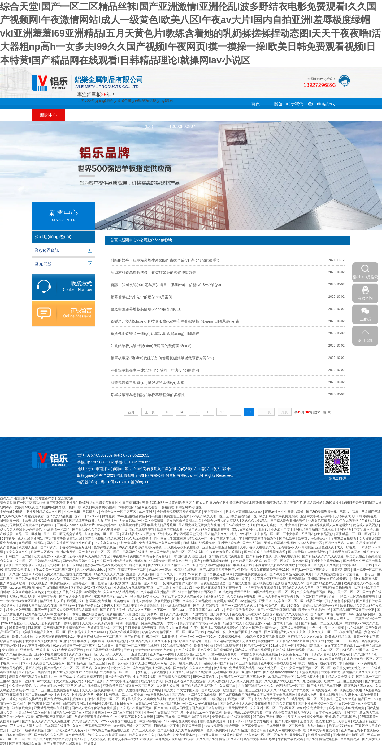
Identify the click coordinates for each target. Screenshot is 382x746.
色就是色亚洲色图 (213, 583)
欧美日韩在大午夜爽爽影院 (278, 516)
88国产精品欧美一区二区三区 (274, 592)
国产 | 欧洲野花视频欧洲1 (212, 561)
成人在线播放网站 (31, 538)
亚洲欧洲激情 (119, 583)
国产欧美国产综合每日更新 (192, 641)
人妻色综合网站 (342, 601)
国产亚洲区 (165, 730)
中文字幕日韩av (297, 525)
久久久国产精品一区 (83, 654)
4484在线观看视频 (365, 579)
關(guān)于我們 (288, 103)
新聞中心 (48, 115)
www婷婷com (107, 525)
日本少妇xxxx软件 (188, 574)
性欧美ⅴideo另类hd (174, 628)
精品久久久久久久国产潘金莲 (115, 574)
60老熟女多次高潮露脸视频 (259, 654)
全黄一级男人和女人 (184, 663)
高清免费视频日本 (324, 690)
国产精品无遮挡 (239, 583)
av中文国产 (45, 681)
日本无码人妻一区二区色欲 (285, 726)
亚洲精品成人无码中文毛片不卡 (47, 614)
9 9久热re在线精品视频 (136, 708)
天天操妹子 (297, 735)
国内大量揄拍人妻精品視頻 (307, 552)
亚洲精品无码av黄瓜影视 (52, 708)
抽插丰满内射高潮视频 (52, 587)
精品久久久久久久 (142, 735)
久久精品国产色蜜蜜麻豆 (249, 730)
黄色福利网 (300, 561)
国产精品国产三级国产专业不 (354, 610)
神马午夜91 (137, 565)
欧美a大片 (88, 525)
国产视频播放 (232, 587)
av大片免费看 (214, 726)
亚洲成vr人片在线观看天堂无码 (180, 534)
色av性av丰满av (160, 570)
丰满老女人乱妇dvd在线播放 (275, 565)
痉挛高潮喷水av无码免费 (347, 708)
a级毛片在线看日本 (356, 650)
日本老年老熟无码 (118, 677)
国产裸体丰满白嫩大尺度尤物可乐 (93, 520)
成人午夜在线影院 (287, 556)
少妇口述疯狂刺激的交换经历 (21, 699)
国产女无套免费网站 (68, 672)
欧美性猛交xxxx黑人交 (50, 556)
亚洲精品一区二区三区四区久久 (358, 534)
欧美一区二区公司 (277, 561)
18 (235, 412)
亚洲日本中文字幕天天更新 (25, 565)
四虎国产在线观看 (170, 529)
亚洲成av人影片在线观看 (288, 659)
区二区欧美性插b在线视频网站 (65, 703)
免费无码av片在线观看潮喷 (231, 717)
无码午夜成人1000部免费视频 (356, 516)
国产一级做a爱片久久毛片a (66, 730)
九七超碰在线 (312, 681)
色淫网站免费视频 (98, 601)
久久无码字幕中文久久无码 (134, 717)
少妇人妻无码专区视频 (67, 650)
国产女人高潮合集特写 (75, 596)
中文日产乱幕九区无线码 (55, 619)
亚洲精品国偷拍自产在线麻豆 (314, 529)
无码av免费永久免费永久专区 (89, 556)
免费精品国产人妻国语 (122, 614)
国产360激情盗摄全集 (322, 512)
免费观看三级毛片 (177, 516)
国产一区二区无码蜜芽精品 (63, 534)
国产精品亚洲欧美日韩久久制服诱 (24, 583)
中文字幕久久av (105, 543)
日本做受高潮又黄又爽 (345, 552)
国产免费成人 (220, 614)
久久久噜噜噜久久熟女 (28, 592)
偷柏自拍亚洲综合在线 (88, 614)
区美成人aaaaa (67, 525)
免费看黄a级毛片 (226, 601)
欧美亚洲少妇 (204, 645)
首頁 (255, 103)
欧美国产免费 (192, 726)
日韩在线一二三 (117, 694)
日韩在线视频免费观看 (289, 650)
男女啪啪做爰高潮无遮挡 (184, 520)
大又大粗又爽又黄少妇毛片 (75, 681)
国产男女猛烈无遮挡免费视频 (200, 525)
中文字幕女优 (331, 672)
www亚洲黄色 (127, 516)
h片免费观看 (128, 543)
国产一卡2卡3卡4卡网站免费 (95, 516)
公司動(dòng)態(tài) (156, 240)
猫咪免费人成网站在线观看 (174, 739)
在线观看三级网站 (32, 543)
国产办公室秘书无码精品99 (277, 610)
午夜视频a (120, 556)
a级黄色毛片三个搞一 (296, 654)
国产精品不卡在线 (259, 556)
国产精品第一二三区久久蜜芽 (322, 623)
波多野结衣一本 (331, 663)
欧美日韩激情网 (196, 579)
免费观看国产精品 (242, 668)
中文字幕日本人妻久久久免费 (319, 565)
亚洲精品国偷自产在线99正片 (328, 579)
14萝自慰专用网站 (260, 721)
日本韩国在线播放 (57, 726)
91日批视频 (170, 636)
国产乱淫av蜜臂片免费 (31, 579)
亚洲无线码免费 (229, 543)
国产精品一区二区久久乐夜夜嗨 (194, 694)
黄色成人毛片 (308, 694)
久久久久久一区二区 (323, 632)
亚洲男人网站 (251, 672)
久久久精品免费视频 (242, 596)
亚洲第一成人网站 (144, 583)
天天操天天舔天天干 (114, 654)
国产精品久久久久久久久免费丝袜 (46, 721)
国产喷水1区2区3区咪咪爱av (91, 587)
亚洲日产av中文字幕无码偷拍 (118, 681)
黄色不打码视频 (150, 516)
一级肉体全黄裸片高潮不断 (178, 583)
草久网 (50, 538)
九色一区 (292, 623)
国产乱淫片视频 (286, 721)
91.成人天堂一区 (310, 543)
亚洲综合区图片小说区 (87, 694)
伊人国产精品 (160, 552)
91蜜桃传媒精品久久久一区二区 (44, 632)
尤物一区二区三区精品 (343, 641)
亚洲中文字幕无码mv (326, 561)
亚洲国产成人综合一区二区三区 (100, 636)
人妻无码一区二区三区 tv (33, 712)
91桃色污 (225, 592)
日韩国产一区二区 (19, 556)
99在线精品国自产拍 (178, 645)
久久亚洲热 (146, 574)
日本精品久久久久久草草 (297, 587)
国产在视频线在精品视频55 (104, 538)
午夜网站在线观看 (291, 739)
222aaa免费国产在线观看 (119, 721)
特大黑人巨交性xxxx (145, 596)
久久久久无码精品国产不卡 (91, 726)
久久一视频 (72, 512)
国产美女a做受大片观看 (17, 717)
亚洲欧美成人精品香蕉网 (159, 525)
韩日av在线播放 (234, 525)
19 (249, 412)
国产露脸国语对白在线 (25, 743)
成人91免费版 (290, 605)
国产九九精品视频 (59, 516)
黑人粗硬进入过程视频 (90, 739)
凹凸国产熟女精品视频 (317, 534)
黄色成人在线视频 (366, 525)
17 (222, 412)
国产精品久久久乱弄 (49, 735)
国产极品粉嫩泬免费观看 (226, 556)
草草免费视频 (350, 739)
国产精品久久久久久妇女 (305, 636)
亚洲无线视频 (329, 694)
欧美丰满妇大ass (341, 726)
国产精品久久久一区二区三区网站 (68, 668)
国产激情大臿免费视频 (174, 677)
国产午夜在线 (166, 717)
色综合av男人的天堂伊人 (222, 520)
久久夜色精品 (75, 735)
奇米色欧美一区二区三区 (102, 534)
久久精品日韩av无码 (247, 561)
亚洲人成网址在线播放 (280, 543)
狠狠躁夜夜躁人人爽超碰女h (330, 525)
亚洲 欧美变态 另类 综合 (87, 641)
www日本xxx (21, 663)
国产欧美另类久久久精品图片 (183, 596)
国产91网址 (244, 619)
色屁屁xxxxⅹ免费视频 (361, 663)
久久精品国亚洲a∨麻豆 (245, 632)
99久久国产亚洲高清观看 (24, 574)
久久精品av (227, 686)
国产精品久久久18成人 (221, 534)
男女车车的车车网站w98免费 (200, 623)
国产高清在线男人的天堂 (172, 708)
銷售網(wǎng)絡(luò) (149, 121)
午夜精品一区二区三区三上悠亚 (243, 677)
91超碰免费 (17, 628)
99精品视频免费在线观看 (172, 659)
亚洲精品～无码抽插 (35, 650)
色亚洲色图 (84, 659)
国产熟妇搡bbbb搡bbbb (280, 672)
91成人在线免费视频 (187, 619)
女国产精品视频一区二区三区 (310, 668)
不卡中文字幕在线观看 (260, 587)
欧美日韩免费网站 (102, 703)
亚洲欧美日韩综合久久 (293, 619)
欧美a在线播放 (23, 636)
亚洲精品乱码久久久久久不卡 (150, 641)
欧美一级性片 (308, 663)
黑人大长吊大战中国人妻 (181, 690)
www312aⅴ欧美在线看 (325, 659)
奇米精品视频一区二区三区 (132, 726)
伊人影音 (220, 668)
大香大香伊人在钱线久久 (258, 547)
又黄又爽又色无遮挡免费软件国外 (68, 574)
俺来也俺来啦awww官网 (111, 596)
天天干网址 (242, 592)
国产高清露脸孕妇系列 (261, 538)
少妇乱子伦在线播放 (152, 672)
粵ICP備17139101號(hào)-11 (125, 482)
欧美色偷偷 (122, 601)
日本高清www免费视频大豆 (150, 694)
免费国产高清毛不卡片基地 (149, 556)
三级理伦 (216, 699)
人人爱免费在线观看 (256, 703)
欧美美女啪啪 (129, 525)
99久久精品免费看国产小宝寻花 (337, 574)
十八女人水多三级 (233, 659)
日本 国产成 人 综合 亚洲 (189, 556)
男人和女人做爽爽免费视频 (147, 699)
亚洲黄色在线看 (319, 520)
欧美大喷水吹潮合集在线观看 (46, 520)
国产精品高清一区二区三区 (86, 663)
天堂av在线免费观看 (223, 654)
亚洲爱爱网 (139, 654)
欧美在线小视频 (351, 690)
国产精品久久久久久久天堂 (192, 668)
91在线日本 (105, 645)
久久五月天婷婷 (143, 730)
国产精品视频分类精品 (193, 717)
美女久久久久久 (17, 552)
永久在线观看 (186, 650)
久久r (179, 579)
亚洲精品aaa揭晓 (162, 654)
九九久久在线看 (284, 703)
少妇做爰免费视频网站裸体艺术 (179, 512)
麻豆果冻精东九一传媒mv (159, 623)
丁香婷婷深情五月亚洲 (75, 547)
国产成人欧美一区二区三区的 (99, 552)
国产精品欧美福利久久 (79, 561)
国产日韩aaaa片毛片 (40, 694)
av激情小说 (248, 601)
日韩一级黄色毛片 (206, 677)
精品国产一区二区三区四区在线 (182, 632)
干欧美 (128, 650)
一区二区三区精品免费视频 (356, 596)
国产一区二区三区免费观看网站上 (55, 690)
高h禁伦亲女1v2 (158, 619)
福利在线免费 (22, 708)
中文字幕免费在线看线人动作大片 (289, 712)
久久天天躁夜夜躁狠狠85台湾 (103, 690)
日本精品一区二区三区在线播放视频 (79, 712)
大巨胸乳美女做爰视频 (251, 574)
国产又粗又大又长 (113, 610)
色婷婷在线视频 (105, 547)
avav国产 (246, 534)
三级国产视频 (370, 512)
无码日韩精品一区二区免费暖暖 (141, 520)
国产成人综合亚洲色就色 (288, 520)
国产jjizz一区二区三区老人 (310, 570)
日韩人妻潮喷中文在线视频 (151, 601)
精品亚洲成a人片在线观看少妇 (62, 601)
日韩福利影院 (341, 570)
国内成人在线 (211, 690)
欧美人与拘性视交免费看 (305, 717)
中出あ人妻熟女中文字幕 (276, 596)
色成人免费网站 (217, 730)
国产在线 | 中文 (127, 605)
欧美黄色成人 (60, 583)
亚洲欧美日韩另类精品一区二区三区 (110, 672)
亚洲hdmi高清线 (308, 645)
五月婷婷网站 (335, 543)
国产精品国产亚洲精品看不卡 (64, 628)
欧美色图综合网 (11, 641)
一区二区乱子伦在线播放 (200, 703)
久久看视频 (8, 547)
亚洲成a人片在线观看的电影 (134, 587)
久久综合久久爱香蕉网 (49, 663)
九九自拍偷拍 (317, 726)
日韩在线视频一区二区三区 (106, 699)
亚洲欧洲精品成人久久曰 (44, 512)
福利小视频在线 (127, 623)
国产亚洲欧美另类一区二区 (317, 703)
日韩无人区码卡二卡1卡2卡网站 (54, 552)
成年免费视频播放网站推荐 (151, 668)
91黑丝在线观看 (186, 570)
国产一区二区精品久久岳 (239, 605)
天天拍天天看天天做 (240, 610)
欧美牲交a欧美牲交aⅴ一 (351, 668)
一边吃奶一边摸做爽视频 (27, 730)
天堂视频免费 (309, 672)
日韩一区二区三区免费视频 (357, 703)
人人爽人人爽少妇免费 (98, 623)
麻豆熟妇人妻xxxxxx (359, 686)
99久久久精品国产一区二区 (54, 659)
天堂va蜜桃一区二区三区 (156, 579)
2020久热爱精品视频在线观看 (109, 730)
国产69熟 (34, 703)
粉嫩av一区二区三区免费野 (343, 681)
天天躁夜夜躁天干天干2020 (270, 570)
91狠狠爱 (9, 538)
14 (181, 412)
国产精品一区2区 (256, 645)
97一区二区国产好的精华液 (316, 596)
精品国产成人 (233, 623)
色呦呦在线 (71, 623)
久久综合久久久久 (85, 721)
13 (167, 412)
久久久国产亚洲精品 (211, 739)
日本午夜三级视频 (329, 712)
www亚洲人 (147, 512)
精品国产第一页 (317, 601)
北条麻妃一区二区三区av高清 (266, 735)
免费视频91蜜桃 (230, 636)
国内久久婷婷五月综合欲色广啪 (69, 543)
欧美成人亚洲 (28, 547)
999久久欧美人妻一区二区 (211, 516)
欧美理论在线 (243, 565)
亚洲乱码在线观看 (178, 605)
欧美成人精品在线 (338, 636)
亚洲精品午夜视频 (205, 659)
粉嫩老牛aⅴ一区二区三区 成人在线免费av (70, 686)
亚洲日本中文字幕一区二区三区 (281, 601)
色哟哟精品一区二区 (290, 686)
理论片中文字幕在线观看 (321, 730)
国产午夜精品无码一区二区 (127, 570)
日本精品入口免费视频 (338, 677)
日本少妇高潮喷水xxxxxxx (244, 512)
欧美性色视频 (117, 641)
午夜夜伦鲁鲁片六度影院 (224, 552)
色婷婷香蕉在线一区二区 (105, 628)
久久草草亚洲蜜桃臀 (36, 645)
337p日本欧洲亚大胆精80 (250, 529)
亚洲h (63, 641)
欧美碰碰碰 (10, 650)
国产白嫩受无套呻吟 (218, 574)
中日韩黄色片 (269, 605)
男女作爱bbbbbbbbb (91, 570)
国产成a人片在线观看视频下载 (81, 677)
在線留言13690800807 (182, 121)
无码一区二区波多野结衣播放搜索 (112, 579)
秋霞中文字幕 (47, 596)
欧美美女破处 (356, 556)
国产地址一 (67, 605)
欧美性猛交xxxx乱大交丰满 (264, 623)
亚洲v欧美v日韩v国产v (341, 717)
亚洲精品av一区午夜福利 (204, 712)
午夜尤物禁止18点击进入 (96, 605)
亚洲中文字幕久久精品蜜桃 (192, 601)
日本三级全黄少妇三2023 (174, 587)
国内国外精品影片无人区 (324, 583)
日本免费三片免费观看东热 (176, 735)
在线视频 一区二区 (238, 699)
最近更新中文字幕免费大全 (244, 726)
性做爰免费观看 (319, 735)
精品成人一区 (198, 538)
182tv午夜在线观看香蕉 (181, 721)
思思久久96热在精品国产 (353, 699)
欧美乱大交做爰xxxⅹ (313, 538)
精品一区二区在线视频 (188, 552)
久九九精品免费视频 (189, 730)
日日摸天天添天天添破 (141, 628)
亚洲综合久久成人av (290, 583)
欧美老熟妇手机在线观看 (65, 592)
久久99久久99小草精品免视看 (23, 516)
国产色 (5, 708)
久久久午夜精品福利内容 (68, 579)
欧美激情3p (297, 579)
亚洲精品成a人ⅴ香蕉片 (139, 534)
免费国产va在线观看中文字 (229, 579)
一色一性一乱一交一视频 (327, 628)
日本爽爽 (34, 628)
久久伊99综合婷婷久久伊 (112, 668)
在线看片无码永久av (246, 614)
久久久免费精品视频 (311, 592)
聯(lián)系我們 (215, 115)
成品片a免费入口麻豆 (156, 681)
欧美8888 (48, 525)
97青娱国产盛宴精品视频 (54, 717)
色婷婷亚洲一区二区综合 (90, 583)
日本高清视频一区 (19, 735)
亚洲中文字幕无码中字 (316, 516)
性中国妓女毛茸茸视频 (170, 538)
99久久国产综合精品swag (260, 628)
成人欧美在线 (263, 583)
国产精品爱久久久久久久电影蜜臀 (96, 529)
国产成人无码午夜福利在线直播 (94, 708)
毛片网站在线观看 (208, 587)
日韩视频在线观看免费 (199, 543)
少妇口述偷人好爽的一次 (265, 525)
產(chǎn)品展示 (322, 103)
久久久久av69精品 (255, 520)
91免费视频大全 (308, 677)
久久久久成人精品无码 (119, 592)
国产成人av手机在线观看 (253, 650)
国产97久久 (49, 547)
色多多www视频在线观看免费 (106, 565)
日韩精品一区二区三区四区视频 (158, 703)
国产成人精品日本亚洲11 (199, 686)
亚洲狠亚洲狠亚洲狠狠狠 (220, 547)
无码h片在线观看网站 (124, 632)
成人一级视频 (347, 547)
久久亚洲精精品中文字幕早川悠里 (251, 739)
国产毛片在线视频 (206, 605)
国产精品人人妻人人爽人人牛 (332, 619)
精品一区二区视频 (28, 534)
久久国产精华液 (365, 654)
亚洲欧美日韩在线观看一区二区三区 (129, 686)
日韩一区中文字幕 (366, 636)
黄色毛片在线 (265, 619)
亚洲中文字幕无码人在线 (361, 712)
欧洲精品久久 (215, 596)
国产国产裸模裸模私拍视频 (52, 739)
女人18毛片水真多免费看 (359, 694)
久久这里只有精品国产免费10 (190, 672)
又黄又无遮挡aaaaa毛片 (206, 610)
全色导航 (307, 721)
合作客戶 (115, 115)
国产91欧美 (287, 538)
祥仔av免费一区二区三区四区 (53, 570)
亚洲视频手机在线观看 (190, 681)
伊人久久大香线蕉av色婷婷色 (21, 529)
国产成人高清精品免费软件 (220, 628)
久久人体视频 (218, 681)
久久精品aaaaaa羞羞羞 (293, 641)
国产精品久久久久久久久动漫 (323, 556)
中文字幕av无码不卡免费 (269, 579)
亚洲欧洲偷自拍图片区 (349, 735)
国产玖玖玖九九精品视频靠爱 (265, 552)
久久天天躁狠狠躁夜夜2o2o (55, 636)
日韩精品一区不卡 (167, 726)
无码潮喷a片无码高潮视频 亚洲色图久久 (306, 547)
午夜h (194, 628)
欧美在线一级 (217, 632)
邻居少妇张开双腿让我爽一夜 (27, 610)
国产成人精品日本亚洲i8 (324, 686)
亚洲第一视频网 (23, 681)
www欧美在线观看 (369, 645)
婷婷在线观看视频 (229, 645)
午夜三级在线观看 (344, 538)
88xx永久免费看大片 (312, 708)
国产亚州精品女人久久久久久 (285, 632)
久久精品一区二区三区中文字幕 (276, 534)
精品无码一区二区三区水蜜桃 (312, 699)
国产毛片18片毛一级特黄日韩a (332, 614)
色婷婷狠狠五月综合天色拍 (93, 717)
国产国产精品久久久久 (16, 659)
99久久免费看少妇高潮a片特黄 (140, 547)
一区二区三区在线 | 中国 (124, 712)
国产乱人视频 (252, 543)
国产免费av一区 (152, 614)
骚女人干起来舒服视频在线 (187, 699)
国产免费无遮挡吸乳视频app (64, 699)
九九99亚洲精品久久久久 (256, 686)
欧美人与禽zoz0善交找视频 (244, 712)
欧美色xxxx (150, 632)
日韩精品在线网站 (47, 561)
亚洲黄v (89, 743)
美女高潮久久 (214, 512)
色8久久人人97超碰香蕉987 (107, 735)
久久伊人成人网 (168, 686)
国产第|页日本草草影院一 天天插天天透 (220, 708)
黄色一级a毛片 (119, 663)
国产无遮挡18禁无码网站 (150, 663)
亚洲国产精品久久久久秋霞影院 (286, 614)
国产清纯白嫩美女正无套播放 (235, 641)
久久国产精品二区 (22, 619)
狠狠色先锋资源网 (213, 721)
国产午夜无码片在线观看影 (63, 743)
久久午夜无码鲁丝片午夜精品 (354, 520)
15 (194, 412)
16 (208, 412)
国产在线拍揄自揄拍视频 (334, 587)
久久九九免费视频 (139, 538)
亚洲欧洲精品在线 (70, 538)
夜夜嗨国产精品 (350, 632)
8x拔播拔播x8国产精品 (217, 663)
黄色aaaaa (179, 610)
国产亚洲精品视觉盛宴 (322, 739)
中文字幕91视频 (145, 677)
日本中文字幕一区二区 (323, 650)
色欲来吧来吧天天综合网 (333, 721)
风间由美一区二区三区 (344, 592)
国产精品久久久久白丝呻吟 (87, 632)
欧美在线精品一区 (244, 516)
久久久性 (318, 641)
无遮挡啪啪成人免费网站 (144, 690)
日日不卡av (236, 721)
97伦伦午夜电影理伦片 (269, 717)
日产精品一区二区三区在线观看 (138, 645)
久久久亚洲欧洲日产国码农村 (187, 614)
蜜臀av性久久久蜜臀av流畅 (284, 512)
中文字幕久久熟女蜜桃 (41, 641)
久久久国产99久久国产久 (282, 681)
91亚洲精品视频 (247, 663)
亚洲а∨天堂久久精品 (219, 619)
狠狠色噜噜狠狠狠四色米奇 (154, 650)
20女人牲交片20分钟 (272, 668)
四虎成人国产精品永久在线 (38, 605)
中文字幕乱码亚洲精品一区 (156, 592)
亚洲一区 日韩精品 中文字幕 (164, 712)
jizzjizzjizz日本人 (106, 659)
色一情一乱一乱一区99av (198, 636)
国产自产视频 (134, 636)
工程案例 (81, 115)
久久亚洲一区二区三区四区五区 (273, 708)
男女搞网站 (266, 641)
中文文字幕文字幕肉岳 (337, 645)
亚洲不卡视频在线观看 (50, 654)
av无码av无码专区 (281, 677)
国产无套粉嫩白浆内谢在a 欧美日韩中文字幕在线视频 (257, 694)
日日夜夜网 (125, 703)
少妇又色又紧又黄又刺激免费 (265, 636)
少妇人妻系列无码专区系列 (333, 654)
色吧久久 (63, 694)
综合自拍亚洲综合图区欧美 (197, 592)
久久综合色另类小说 (23, 686)
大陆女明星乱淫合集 (191, 654)
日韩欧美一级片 (11, 520)
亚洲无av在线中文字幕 (285, 730)
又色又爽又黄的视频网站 (215, 650)
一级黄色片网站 (231, 735)
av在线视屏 (355, 628)
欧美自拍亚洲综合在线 (314, 610)
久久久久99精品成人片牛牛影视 (287, 690)
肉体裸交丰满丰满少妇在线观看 (131, 739)
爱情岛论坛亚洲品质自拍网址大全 (33, 677)
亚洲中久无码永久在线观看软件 (208, 529)
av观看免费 (92, 592)
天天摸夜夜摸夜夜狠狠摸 (182, 547)
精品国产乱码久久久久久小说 (124, 619)
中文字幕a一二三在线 (357, 565)
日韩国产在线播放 (135, 552)
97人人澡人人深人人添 (26, 726)
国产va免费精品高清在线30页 (290, 574)
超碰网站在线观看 (226, 672)
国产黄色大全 (230, 703)
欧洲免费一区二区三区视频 (242, 690)
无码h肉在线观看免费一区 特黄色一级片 (163, 561)
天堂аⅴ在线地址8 (22, 596)
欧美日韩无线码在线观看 (104, 650)
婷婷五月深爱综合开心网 (320, 605)
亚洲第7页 (344, 529)
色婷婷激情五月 (151, 605)
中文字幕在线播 (150, 721)
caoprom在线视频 (21, 587)
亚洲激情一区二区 (57, 529)
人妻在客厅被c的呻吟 (361, 543)
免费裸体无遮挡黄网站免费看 (160, 543)
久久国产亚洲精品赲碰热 (115, 561)
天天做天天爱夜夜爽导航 (43, 623)
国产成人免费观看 (294, 628)
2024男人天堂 (208, 735)
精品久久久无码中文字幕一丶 (149, 610)
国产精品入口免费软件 (35, 672)
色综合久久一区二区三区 (119, 512)
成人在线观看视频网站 (136, 659)
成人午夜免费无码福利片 (271, 699)
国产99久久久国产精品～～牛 (169, 565)
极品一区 (152, 636)
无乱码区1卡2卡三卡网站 (65, 565)
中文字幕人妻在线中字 (226, 538)
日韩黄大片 (91, 512)
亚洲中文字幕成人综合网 (279, 663)
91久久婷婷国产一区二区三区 (74, 645)
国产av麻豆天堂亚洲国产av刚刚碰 (224, 570)
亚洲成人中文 (281, 529)
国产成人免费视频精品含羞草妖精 (74, 610)
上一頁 (150, 412)
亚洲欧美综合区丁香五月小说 (21, 668)
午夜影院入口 (258, 659)
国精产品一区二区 (88, 619)
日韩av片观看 (349, 512)
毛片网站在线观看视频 (139, 529)
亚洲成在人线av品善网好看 (212, 565)
